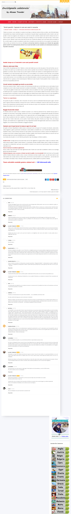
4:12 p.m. (17, 290)
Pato (26, 486)
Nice (10, 328)
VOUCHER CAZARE (52, 21)
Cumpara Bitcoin (29, 493)
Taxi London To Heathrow (9, 488)
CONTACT (60, 21)
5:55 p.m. (18, 377)
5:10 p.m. (22, 315)
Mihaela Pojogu (12, 377)
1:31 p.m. (22, 405)
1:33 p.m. (16, 421)
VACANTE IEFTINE (22, 21)
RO (40, 33)
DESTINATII (32, 21)
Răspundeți (11, 252)
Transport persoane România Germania (13, 490)
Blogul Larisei (28, 490)
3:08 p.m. (15, 337)
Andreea (11, 337)
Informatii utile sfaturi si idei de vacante (29, 33)
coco (10, 447)
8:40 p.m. (13, 328)
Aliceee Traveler (13, 268)
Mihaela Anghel (29, 488)
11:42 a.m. (16, 390)
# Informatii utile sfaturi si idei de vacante (16, 218)
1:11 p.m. (22, 268)
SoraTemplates (9, 511)
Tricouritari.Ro (29, 495)
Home (9, 21)
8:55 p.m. (15, 355)
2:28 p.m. (14, 282)
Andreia (10, 256)
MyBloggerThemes (23, 511)
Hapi (10, 240)
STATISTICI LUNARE (41, 21)
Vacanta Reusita (12, 304)
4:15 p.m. (18, 304)
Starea (10, 282)
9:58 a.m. (14, 256)
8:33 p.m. (13, 240)
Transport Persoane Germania (10, 484)
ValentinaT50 (12, 290)
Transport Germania (8, 486)
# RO (27, 218)
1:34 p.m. (22, 431)
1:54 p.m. (13, 447)
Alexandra (11, 390)
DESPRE (15, 21)
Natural (11, 355)
